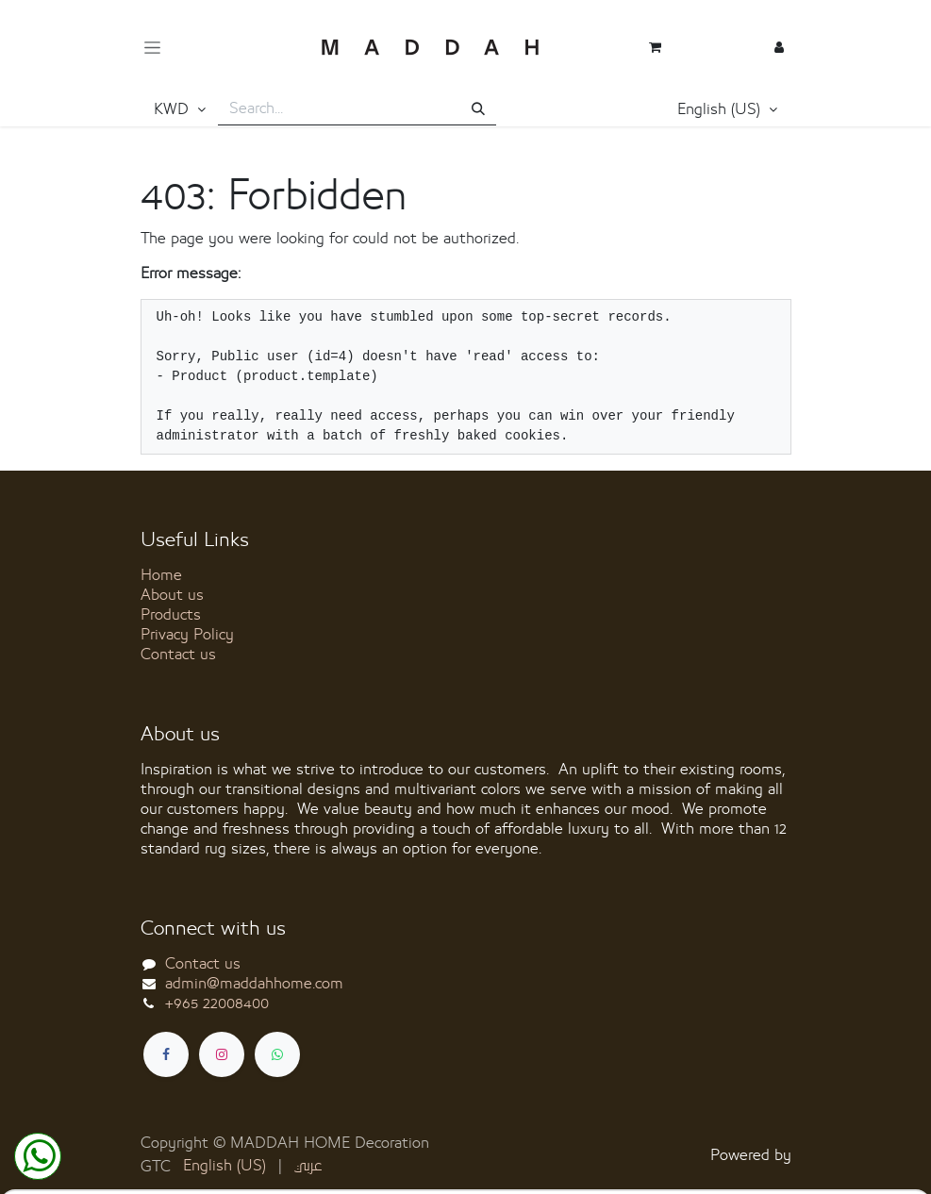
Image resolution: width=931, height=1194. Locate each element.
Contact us (178, 654)
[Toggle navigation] (152, 47)
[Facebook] (166, 1054)
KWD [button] (173, 109)
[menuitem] (224, 1166)
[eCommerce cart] (656, 47)
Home (161, 575)
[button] (727, 110)
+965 (217, 1003)
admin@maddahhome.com (254, 983)
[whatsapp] (277, 1054)
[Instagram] (221, 1054)
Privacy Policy (187, 634)
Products (171, 615)
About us (172, 595)
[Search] (478, 109)
